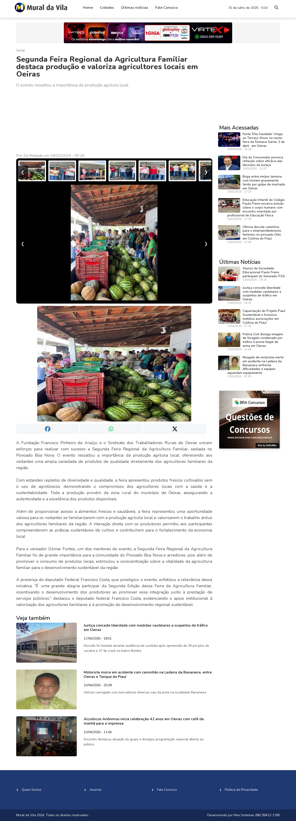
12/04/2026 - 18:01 (98, 638)
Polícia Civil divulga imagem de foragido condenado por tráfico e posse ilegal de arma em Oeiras (263, 340)
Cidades (107, 7)
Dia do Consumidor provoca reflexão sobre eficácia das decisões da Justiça (263, 161)
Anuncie (95, 789)
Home (88, 7)
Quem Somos (31, 789)
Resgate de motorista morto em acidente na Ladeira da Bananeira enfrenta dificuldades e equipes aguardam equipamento (255, 365)
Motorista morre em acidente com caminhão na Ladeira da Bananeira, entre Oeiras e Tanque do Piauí (148, 674)
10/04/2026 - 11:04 (98, 732)
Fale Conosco (166, 7)
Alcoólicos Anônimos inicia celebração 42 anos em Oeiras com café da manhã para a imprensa (144, 721)
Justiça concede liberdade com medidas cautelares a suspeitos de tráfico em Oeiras (146, 627)
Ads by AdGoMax (267, 445)
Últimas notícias (134, 7)
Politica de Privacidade (241, 789)
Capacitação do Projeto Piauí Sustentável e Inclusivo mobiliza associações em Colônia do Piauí (264, 317)
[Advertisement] (114, 120)
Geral (20, 50)
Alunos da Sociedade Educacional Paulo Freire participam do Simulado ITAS (264, 272)
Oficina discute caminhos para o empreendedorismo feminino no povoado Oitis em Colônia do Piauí (262, 233)
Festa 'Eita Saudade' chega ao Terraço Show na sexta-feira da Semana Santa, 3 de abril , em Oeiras (264, 140)
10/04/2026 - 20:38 (98, 685)
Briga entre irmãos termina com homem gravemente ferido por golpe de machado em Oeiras (264, 182)
